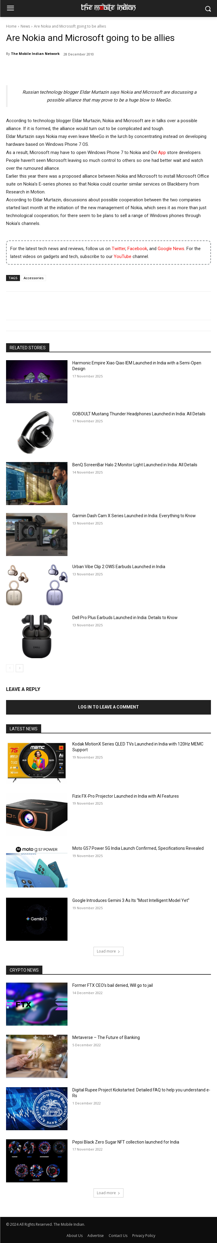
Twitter (118, 248)
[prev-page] (10, 668)
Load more (108, 951)
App (162, 152)
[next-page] (19, 668)
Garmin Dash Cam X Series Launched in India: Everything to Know (134, 515)
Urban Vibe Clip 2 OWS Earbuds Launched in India (118, 566)
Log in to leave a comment (108, 707)
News (25, 26)
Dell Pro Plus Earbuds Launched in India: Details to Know (125, 617)
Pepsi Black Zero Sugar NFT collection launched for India (125, 1142)
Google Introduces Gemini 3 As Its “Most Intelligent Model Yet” (130, 900)
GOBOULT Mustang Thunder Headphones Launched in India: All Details (138, 413)
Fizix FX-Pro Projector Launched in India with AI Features (125, 796)
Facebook (137, 248)
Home (11, 26)
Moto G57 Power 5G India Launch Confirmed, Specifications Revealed (138, 848)
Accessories (34, 278)
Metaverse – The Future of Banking (106, 1037)
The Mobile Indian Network (35, 53)
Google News (171, 248)
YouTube (122, 256)
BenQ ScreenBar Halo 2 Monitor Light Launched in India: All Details (134, 464)
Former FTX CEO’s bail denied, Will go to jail (112, 985)
